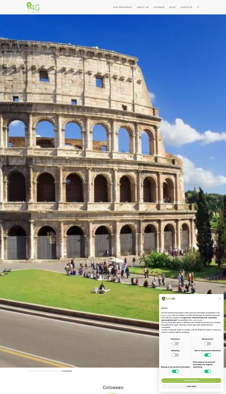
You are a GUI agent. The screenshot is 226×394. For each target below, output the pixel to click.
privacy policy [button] (166, 315)
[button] (220, 298)
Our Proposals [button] (122, 7)
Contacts (186, 7)
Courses (159, 7)
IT (198, 7)
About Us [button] (143, 7)
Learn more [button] (191, 386)
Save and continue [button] (191, 380)
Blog (173, 7)
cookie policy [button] (197, 320)
